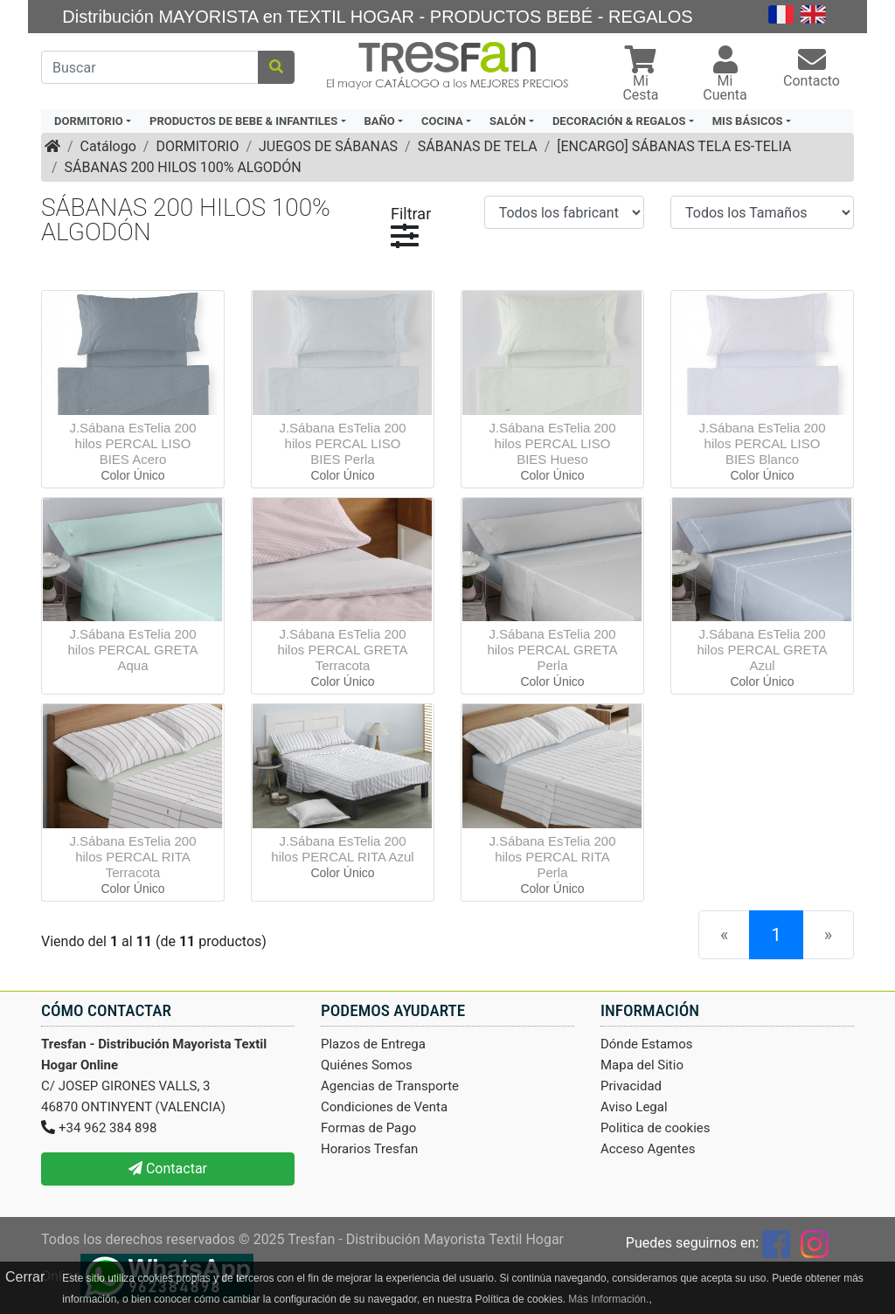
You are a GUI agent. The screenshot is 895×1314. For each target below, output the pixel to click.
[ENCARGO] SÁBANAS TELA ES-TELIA (674, 146)
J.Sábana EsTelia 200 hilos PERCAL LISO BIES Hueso (552, 443)
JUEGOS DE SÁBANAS (328, 146)
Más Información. (608, 1299)
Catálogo (108, 146)
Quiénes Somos (367, 1065)
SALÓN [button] (507, 121)
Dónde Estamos (646, 1044)
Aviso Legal (634, 1107)
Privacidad (631, 1086)
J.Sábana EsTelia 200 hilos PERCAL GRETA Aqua (132, 649)
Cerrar (25, 1276)
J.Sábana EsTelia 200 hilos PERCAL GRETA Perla (552, 649)
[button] (640, 75)
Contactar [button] (167, 1168)
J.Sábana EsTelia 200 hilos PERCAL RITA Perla (552, 856)
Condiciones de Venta (384, 1107)
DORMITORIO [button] (88, 121)
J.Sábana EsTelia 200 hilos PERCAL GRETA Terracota (342, 649)
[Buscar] (150, 67)
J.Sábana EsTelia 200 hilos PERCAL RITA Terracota (132, 856)
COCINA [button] (442, 121)
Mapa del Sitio (641, 1065)
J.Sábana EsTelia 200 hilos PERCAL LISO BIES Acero (132, 443)
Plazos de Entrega (373, 1044)
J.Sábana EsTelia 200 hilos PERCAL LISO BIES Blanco (761, 443)
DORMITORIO (197, 146)
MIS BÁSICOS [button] (747, 121)
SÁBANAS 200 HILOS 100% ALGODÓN (183, 167)
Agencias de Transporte (390, 1086)
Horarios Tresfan (369, 1149)
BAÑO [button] (379, 121)
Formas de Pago (368, 1128)
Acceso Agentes (648, 1149)
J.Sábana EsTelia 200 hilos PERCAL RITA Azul (342, 848)
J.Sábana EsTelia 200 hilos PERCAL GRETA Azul (762, 649)
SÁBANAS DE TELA (478, 146)
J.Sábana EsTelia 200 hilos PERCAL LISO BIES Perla (342, 443)
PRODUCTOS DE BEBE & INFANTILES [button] (243, 121)
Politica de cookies (655, 1128)
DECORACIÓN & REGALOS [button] (618, 121)
